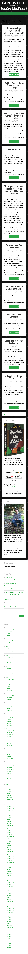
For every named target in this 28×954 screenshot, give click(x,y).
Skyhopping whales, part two (14, 377)
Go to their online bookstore (14, 486)
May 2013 (9, 793)
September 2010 (10, 862)
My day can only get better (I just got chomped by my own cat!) (14, 30)
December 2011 (10, 830)
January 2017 (10, 725)
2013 (7, 784)
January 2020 (10, 690)
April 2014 (9, 777)
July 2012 (9, 815)
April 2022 (9, 660)
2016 (7, 728)
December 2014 (10, 763)
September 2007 (10, 940)
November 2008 (10, 910)
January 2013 (10, 801)
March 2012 (9, 823)
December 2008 (10, 908)
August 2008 (10, 916)
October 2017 (10, 715)
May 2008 (9, 921)
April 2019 (9, 699)
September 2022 (10, 659)
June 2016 (9, 738)
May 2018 (9, 708)
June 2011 (9, 841)
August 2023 (10, 648)
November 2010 (10, 858)
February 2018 (10, 710)
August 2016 (10, 734)
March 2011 (9, 847)
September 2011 (10, 836)
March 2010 (9, 873)
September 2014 (10, 769)
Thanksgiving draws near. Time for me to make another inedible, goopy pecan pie (14, 190)
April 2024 (9, 642)
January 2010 (10, 877)
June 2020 (9, 686)
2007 (7, 932)
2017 (7, 714)
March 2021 (9, 671)
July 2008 (9, 917)
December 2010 (10, 856)
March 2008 (9, 925)
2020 (7, 677)
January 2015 (10, 758)
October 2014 (10, 767)
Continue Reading (14, 74)
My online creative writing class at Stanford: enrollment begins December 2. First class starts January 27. (13, 604)
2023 (7, 646)
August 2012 (10, 813)
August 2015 (10, 752)
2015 (7, 749)
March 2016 (9, 743)
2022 (7, 655)
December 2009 (10, 882)
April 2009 (9, 897)
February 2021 (10, 673)
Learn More (6, 466)
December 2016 (10, 730)
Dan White (16, 35)
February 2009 (10, 901)
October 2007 (10, 938)
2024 (7, 638)
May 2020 (9, 688)
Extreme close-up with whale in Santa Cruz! (14, 287)
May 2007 (9, 947)
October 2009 (10, 886)
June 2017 (9, 719)
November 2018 (10, 704)
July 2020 (9, 684)
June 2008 (9, 919)
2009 (7, 880)
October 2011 (10, 834)
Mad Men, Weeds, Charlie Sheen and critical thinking (14, 85)
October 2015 (10, 751)
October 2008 (10, 912)
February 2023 (10, 651)
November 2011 (10, 832)
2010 (7, 854)
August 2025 (10, 631)
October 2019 (10, 697)
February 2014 (10, 780)
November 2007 (10, 936)
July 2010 (9, 865)
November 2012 (10, 808)
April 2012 (9, 821)
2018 (7, 703)
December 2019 (10, 695)
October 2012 (10, 810)
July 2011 (9, 839)
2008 (7, 906)
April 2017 (9, 721)
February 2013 (10, 799)
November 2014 (10, 765)
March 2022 (9, 662)
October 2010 (10, 860)
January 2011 (10, 851)
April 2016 (9, 741)
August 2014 (10, 771)
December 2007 (10, 934)
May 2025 (9, 635)
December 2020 (10, 679)
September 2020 (10, 682)
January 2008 (10, 929)
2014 (7, 762)
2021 (7, 666)
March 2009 (9, 899)
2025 (7, 627)
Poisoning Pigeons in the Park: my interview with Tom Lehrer (14, 116)
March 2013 (9, 797)
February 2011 (10, 849)
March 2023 (9, 649)
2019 (7, 693)
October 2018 (10, 706)
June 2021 (9, 668)
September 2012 (10, 812)
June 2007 (9, 945)
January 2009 (10, 903)
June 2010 (9, 867)
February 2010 (10, 875)
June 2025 (9, 633)
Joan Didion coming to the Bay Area (14, 342)
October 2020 (10, 681)
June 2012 (9, 817)
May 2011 (9, 843)
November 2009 (10, 884)
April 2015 (9, 756)
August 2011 (10, 838)
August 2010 (10, 864)
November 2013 (10, 786)
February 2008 (10, 927)
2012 (7, 804)
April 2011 (9, 845)
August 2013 (10, 788)
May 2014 (9, 775)
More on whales (14, 149)
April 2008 (9, 923)
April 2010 (9, 871)
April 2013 (9, 795)
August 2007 (10, 942)
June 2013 (9, 791)
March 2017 (9, 723)
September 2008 (10, 914)
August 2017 (10, 717)
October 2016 (10, 732)
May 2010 (9, 869)
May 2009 (9, 895)
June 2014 (9, 773)
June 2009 (9, 893)
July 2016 (9, 736)
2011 (7, 828)
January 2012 (10, 825)
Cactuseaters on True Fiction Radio (14, 246)
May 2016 (9, 740)
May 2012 (9, 819)
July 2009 (9, 891)
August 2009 (10, 890)
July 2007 (9, 943)
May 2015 (9, 754)
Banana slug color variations (14, 315)
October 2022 (10, 657)
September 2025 (10, 629)
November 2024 (10, 640)
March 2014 (9, 778)
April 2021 (9, 670)
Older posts (14, 414)
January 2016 (10, 745)
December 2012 (10, 806)
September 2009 (10, 888)
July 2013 (9, 789)
